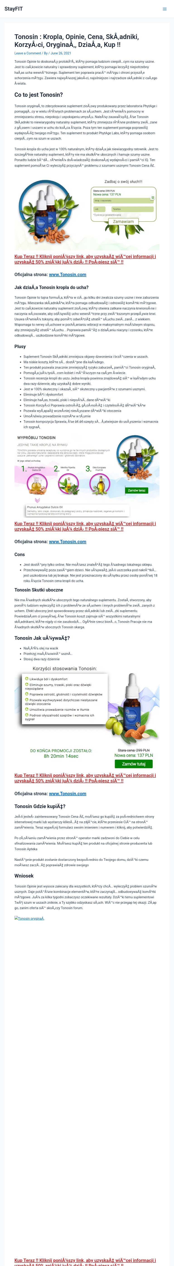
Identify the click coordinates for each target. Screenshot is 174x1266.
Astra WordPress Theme (116, 1246)
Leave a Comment (27, 53)
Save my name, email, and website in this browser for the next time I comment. (75, 1198)
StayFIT (14, 9)
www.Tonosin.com (67, 274)
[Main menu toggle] (164, 9)
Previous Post (17, 1087)
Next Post (159, 1087)
